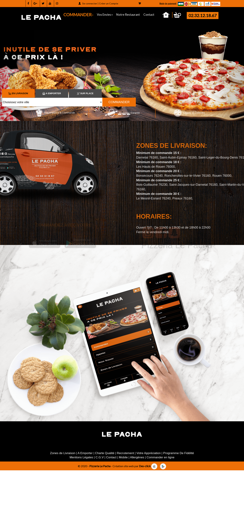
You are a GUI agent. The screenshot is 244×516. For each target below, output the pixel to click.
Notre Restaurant (128, 14)
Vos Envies (105, 14)
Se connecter (89, 3)
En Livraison (18, 93)
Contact (148, 14)
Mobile (123, 457)
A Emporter (51, 93)
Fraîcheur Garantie (122, 112)
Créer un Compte (108, 3)
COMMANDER (78, 14)
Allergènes (137, 457)
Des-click (145, 466)
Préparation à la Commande (55, 112)
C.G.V (99, 457)
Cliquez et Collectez (189, 112)
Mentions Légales (81, 457)
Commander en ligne (160, 457)
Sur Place (85, 93)
